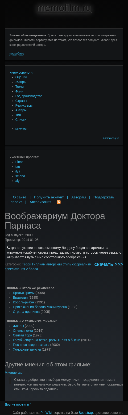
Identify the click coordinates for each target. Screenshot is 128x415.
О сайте (19, 197)
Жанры (20, 82)
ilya (17, 171)
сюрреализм (81, 264)
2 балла (32, 269)
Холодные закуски (27, 349)
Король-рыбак (23, 302)
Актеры (21, 110)
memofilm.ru (64, 7)
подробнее (16, 53)
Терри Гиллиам (33, 264)
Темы (19, 86)
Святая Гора (22, 335)
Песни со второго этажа (31, 345)
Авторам (78, 197)
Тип (18, 115)
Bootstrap (86, 413)
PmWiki (46, 413)
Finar (19, 162)
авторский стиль (58, 264)
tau (17, 166)
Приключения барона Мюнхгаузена (40, 307)
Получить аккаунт (49, 197)
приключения (15, 269)
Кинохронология (21, 72)
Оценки (21, 77)
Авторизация (111, 138)
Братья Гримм (23, 293)
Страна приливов (26, 312)
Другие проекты (18, 404)
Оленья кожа (23, 330)
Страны (21, 101)
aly (17, 181)
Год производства (28, 96)
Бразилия (20, 297)
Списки (20, 120)
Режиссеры (24, 105)
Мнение (13, 372)
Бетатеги (20, 128)
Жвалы (18, 326)
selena (20, 176)
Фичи (19, 91)
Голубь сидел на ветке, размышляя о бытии (46, 340)
